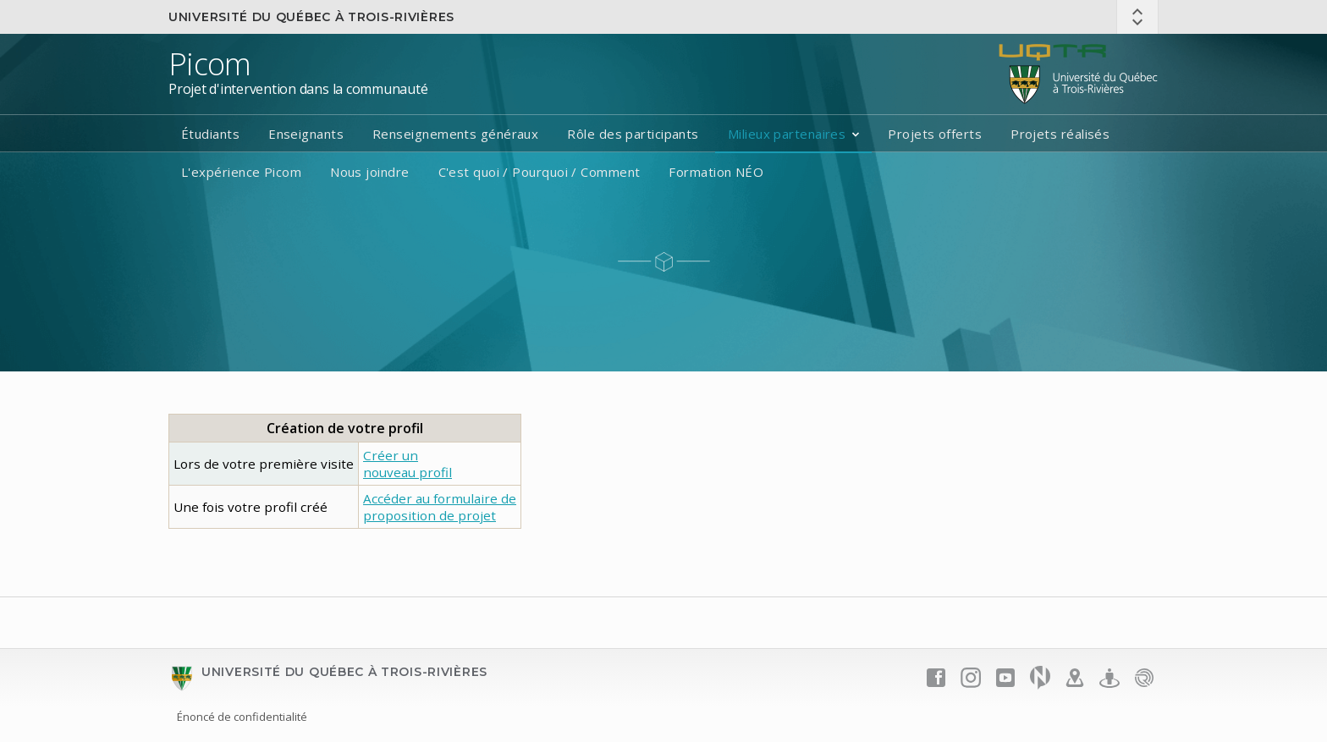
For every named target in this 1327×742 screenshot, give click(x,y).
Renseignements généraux (455, 133)
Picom (209, 64)
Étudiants (210, 133)
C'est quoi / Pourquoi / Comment (539, 171)
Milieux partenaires (787, 133)
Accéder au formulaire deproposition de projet (439, 507)
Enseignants (306, 133)
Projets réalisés (1060, 133)
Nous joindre (369, 171)
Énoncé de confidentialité (242, 716)
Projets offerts (935, 133)
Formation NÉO (716, 171)
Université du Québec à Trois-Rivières (311, 17)
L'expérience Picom (241, 171)
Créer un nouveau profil (407, 464)
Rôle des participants (632, 133)
